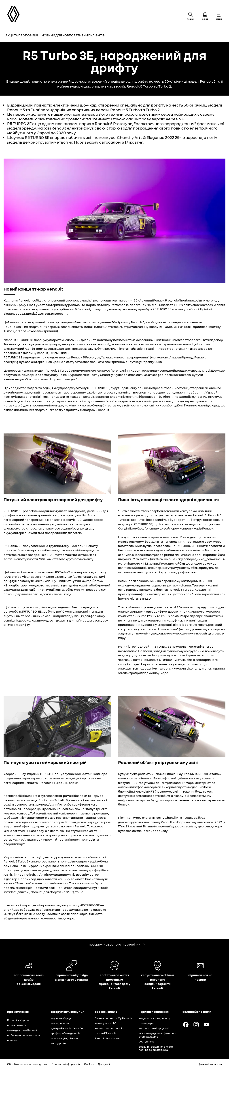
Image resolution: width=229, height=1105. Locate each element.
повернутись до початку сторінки (114, 944)
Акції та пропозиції (21, 35)
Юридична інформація (66, 1064)
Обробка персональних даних (27, 1064)
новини (12, 1040)
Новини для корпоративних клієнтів (73, 35)
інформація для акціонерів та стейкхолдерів (158, 1035)
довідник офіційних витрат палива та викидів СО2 (156, 1048)
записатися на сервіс (109, 1028)
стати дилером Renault (22, 1030)
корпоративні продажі (154, 1028)
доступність (147, 1041)
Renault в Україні (18, 1020)
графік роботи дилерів (66, 1033)
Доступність (106, 1064)
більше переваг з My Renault (113, 1018)
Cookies (89, 1064)
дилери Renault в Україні (67, 1028)
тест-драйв (58, 1043)
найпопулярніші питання (23, 1035)
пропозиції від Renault (65, 1038)
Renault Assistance (107, 1038)
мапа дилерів (60, 1023)
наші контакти (16, 1025)
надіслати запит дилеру (154, 1018)
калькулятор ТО (105, 1023)
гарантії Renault (105, 1033)
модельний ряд (61, 1018)
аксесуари (146, 1023)
